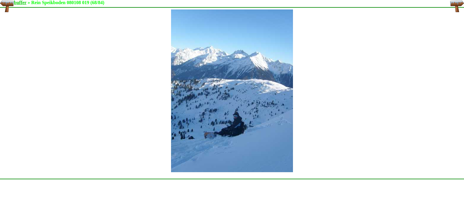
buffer (20, 2)
